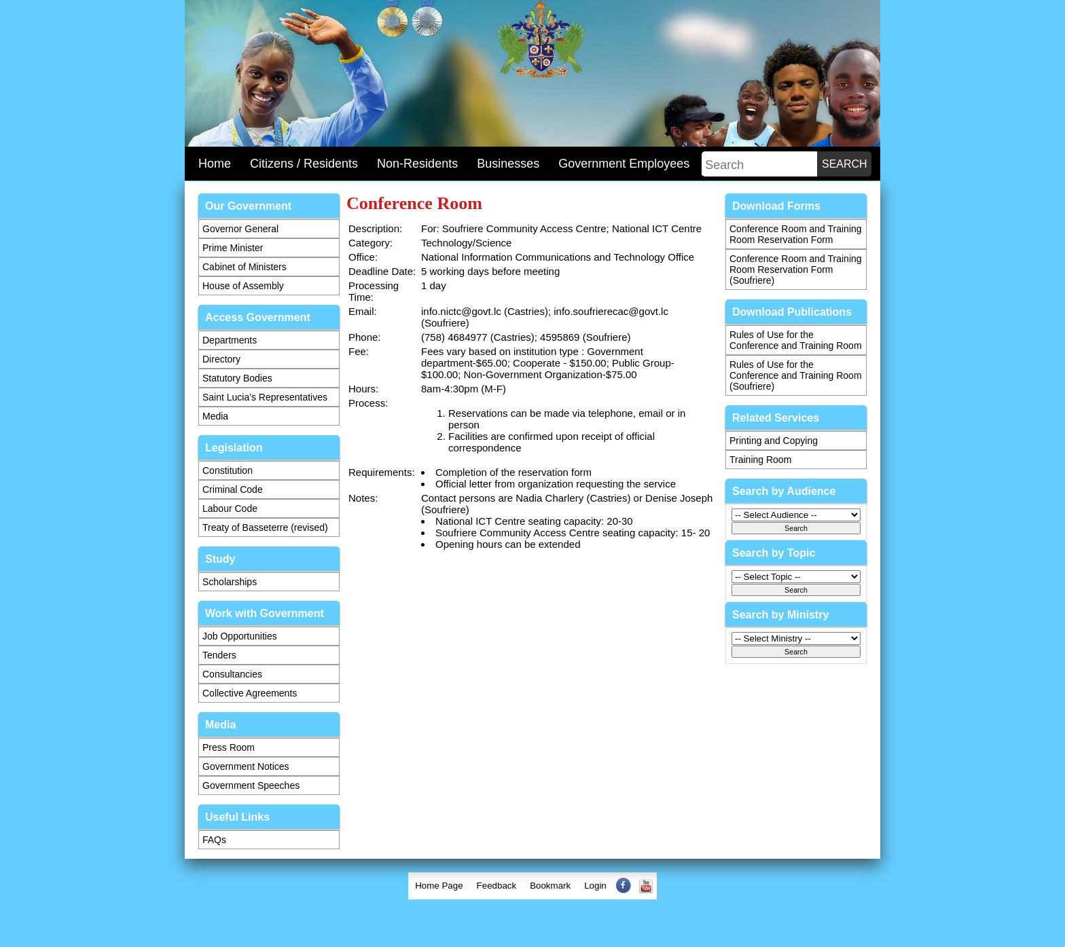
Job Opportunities (239, 636)
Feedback (497, 885)
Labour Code (229, 508)
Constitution (227, 470)
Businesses (508, 163)
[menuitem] (438, 885)
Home (214, 163)
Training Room (760, 459)
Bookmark (550, 885)
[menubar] (532, 885)
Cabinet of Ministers (244, 266)
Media (215, 416)
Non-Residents (417, 163)
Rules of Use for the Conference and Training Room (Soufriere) (795, 375)
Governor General (240, 228)
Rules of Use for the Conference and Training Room (795, 340)
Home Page (439, 885)
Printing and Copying (773, 440)
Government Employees (623, 163)
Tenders (219, 655)
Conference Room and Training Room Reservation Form (795, 234)
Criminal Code (232, 489)
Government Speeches (251, 785)
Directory (221, 359)
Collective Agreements (249, 693)
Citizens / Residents (304, 163)
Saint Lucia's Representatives (264, 397)
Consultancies (232, 674)
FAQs (214, 839)
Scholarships (229, 581)
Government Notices (245, 766)
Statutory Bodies (237, 378)
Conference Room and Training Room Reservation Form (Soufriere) (795, 269)
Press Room (228, 747)
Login (595, 885)
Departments (229, 340)
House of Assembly (243, 285)
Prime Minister (232, 247)
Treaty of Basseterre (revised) (265, 527)
